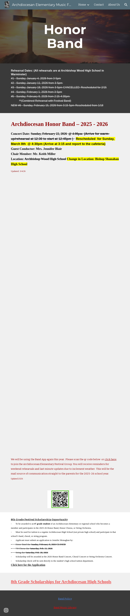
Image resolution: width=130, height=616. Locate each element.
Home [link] (82, 4)
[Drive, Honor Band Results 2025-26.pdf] (64, 310)
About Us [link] (114, 4)
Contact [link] (99, 4)
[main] (64, 36)
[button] (126, 5)
